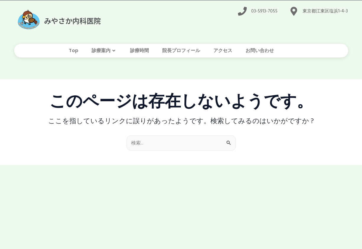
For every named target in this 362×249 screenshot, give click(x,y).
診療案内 (104, 52)
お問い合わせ (260, 51)
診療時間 (139, 51)
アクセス (222, 51)
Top (73, 51)
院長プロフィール (181, 51)
